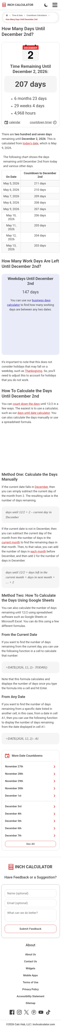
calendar (12, 122)
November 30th (30, 788)
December (41, 487)
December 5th (30, 821)
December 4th (30, 813)
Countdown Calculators (37, 15)
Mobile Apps (30, 975)
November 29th (30, 781)
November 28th (30, 773)
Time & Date (17, 15)
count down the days (26, 404)
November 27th (30, 766)
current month (11, 542)
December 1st (30, 795)
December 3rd (30, 806)
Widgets (30, 968)
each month (38, 551)
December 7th (30, 835)
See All (30, 843)
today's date (30, 143)
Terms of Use (30, 982)
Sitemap (30, 1003)
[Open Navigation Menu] (55, 5)
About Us (30, 954)
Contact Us (30, 961)
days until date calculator (33, 413)
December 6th (30, 828)
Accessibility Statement (30, 996)
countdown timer (43, 122)
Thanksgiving (33, 371)
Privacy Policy (30, 989)
